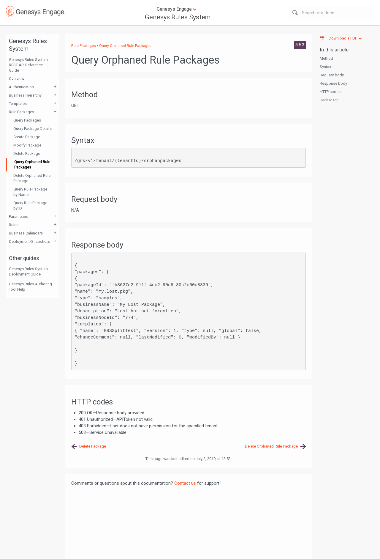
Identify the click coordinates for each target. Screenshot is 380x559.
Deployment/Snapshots (29, 241)
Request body (332, 75)
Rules (13, 225)
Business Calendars (26, 233)
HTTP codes (330, 91)
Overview (16, 78)
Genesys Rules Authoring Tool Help (30, 287)
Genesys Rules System (178, 17)
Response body (333, 83)
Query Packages (27, 120)
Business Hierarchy (25, 95)
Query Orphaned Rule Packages (32, 164)
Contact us (185, 483)
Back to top (329, 100)
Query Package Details (32, 128)
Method (326, 58)
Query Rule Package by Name (30, 192)
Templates (18, 103)
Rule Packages (21, 112)
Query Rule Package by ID (30, 205)
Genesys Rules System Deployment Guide (28, 271)
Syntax (325, 66)
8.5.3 (299, 45)
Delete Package (26, 153)
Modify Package (27, 145)
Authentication (21, 87)
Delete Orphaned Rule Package (31, 178)
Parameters (18, 216)
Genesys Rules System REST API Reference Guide (28, 65)
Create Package (26, 137)
